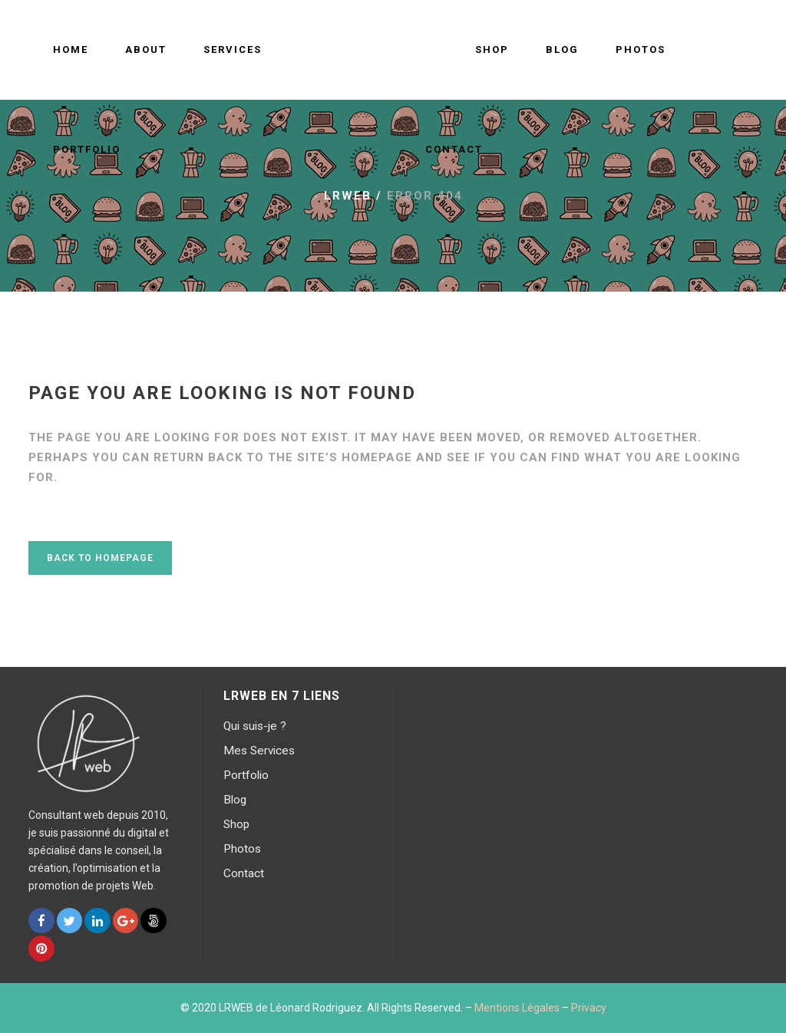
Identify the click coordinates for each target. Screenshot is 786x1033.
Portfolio (246, 775)
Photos (242, 849)
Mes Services (259, 750)
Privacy (588, 1008)
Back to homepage (100, 558)
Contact (243, 873)
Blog (234, 800)
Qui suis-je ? (254, 726)
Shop (236, 824)
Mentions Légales (517, 1008)
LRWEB (348, 196)
